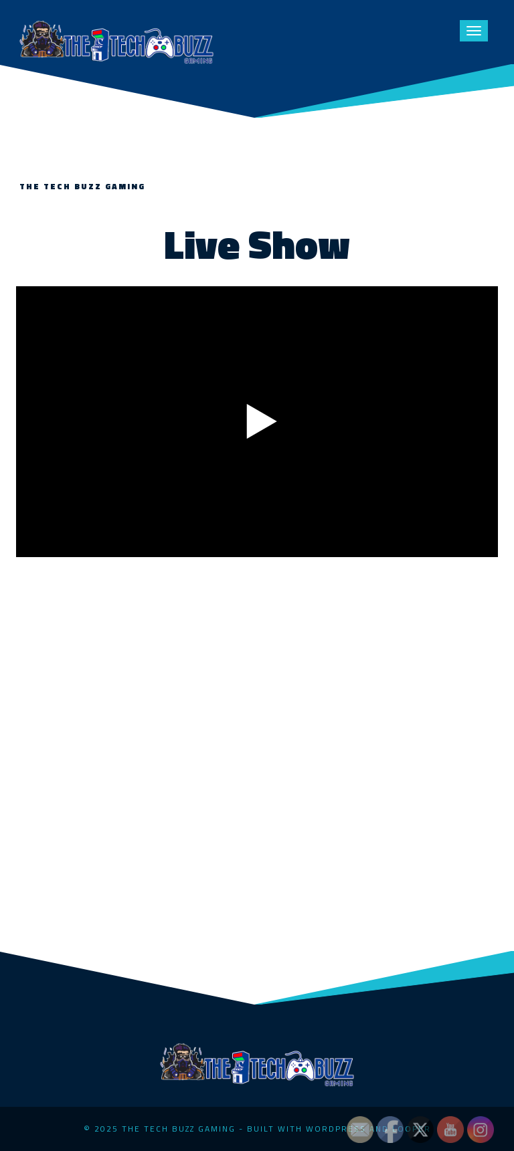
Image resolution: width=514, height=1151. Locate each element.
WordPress (336, 1128)
